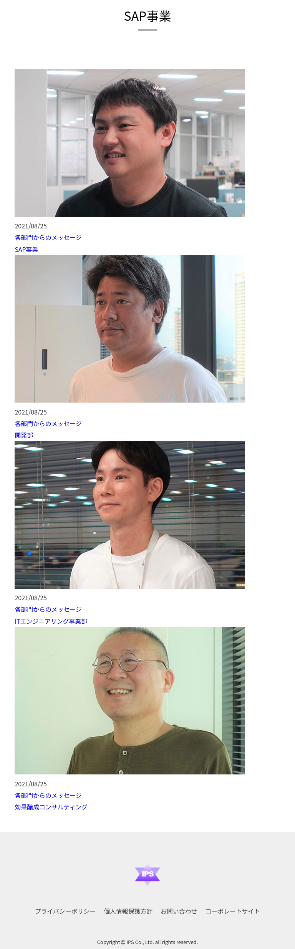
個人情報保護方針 (128, 908)
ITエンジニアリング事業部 (51, 619)
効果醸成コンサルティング (51, 804)
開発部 (24, 434)
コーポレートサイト (232, 908)
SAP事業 (26, 248)
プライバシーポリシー (65, 908)
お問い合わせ (179, 908)
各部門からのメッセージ (48, 237)
